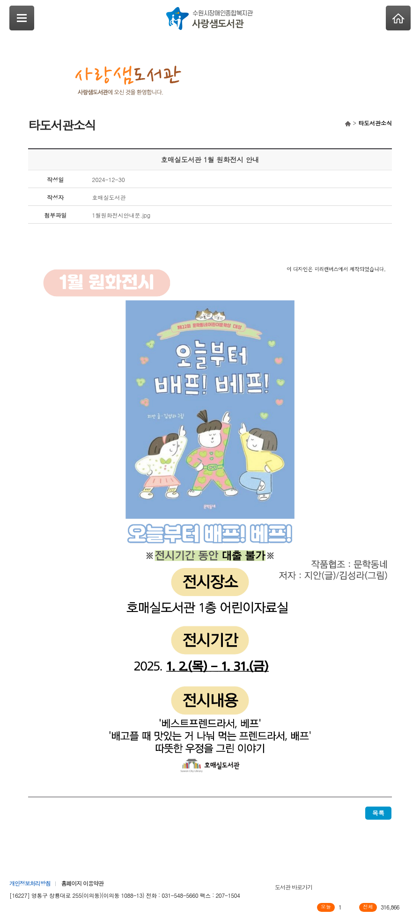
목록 (378, 812)
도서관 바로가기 (293, 887)
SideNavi (21, 18)
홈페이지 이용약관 (82, 883)
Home (398, 18)
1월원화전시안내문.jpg (121, 215)
